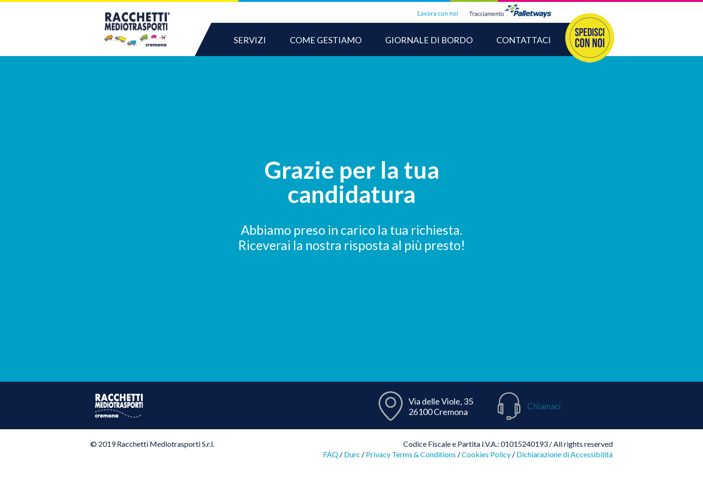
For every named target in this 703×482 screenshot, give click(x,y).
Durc (352, 454)
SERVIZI (250, 40)
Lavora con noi (438, 13)
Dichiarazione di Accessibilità (564, 454)
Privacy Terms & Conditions (411, 454)
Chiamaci (544, 406)
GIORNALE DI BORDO (429, 40)
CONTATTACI (523, 40)
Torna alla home (351, 288)
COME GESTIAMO (325, 40)
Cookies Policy (486, 454)
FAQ (330, 454)
